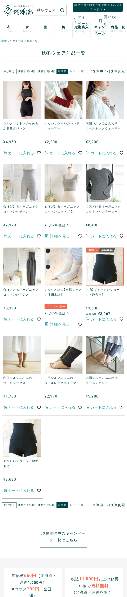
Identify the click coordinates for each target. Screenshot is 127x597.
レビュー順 (77, 71)
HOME (5, 40)
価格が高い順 (46, 71)
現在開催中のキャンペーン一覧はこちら (63, 536)
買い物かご (107, 20)
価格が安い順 (26, 71)
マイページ (81, 20)
